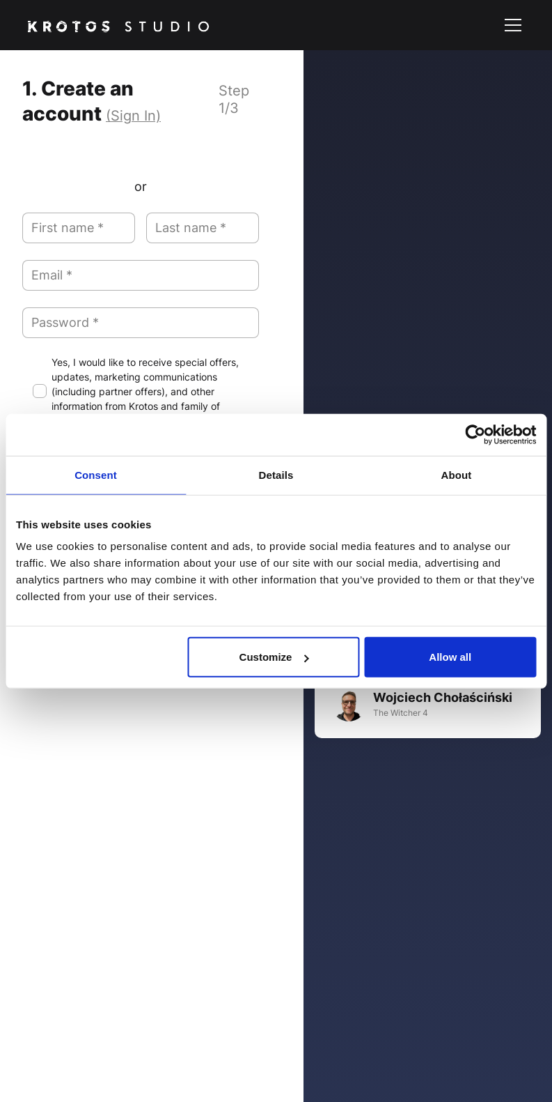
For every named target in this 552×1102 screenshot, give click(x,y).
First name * (67, 227)
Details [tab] (276, 474)
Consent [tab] (95, 474)
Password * (65, 322)
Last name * (190, 227)
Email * (51, 275)
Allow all (450, 657)
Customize (274, 657)
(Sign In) (133, 115)
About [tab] (456, 474)
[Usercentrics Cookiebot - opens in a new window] (475, 434)
